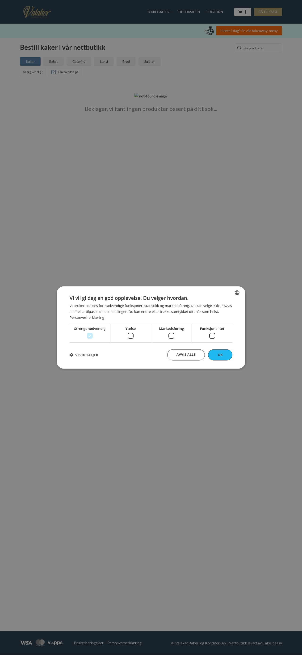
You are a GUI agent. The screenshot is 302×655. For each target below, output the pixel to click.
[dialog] (151, 327)
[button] (84, 354)
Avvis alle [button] (186, 354)
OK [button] (220, 355)
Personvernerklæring (87, 317)
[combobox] (237, 292)
